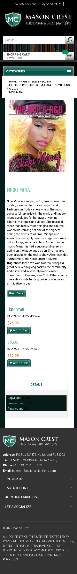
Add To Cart (19, 330)
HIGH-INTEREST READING (36, 81)
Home (13, 81)
